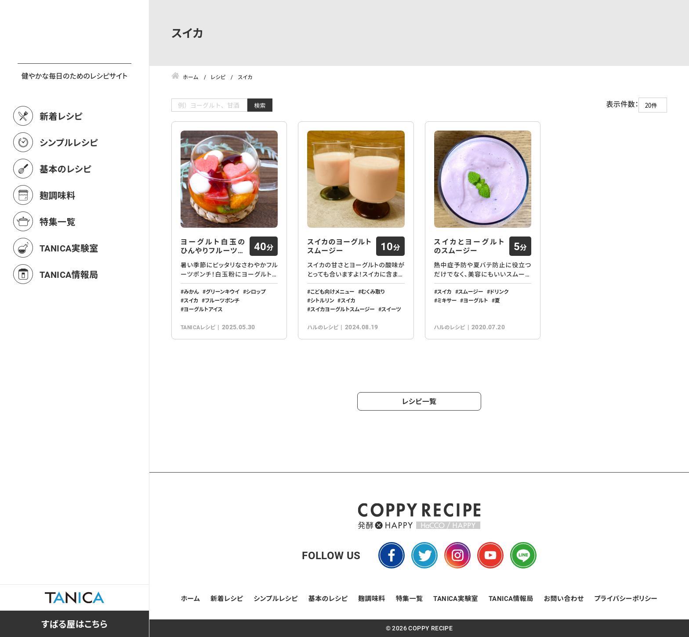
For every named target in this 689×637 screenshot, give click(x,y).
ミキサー (447, 300)
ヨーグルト (475, 300)
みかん (191, 291)
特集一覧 (58, 260)
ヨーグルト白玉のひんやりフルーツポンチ (213, 246)
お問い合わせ (564, 598)
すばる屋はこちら (74, 624)
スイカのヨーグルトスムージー (339, 246)
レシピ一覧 (419, 401)
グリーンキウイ (222, 291)
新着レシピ (61, 154)
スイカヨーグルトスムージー (342, 309)
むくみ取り (373, 291)
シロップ (256, 291)
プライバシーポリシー (625, 598)
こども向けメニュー (332, 291)
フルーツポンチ (222, 300)
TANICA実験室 (69, 286)
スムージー (470, 291)
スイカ (191, 300)
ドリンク (499, 291)
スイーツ (391, 309)
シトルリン (322, 300)
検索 (260, 105)
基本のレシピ (65, 207)
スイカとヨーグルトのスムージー (469, 246)
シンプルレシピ (69, 181)
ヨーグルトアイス (203, 309)
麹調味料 (58, 234)
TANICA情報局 (69, 313)
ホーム (190, 598)
